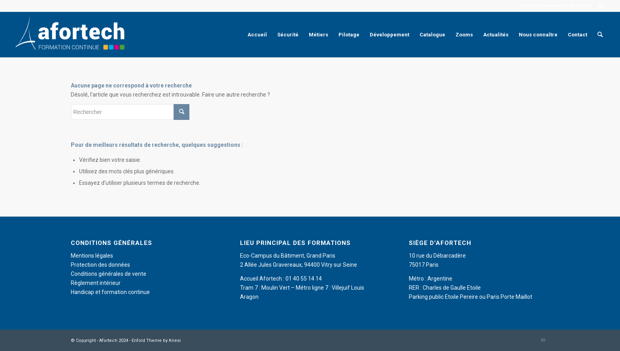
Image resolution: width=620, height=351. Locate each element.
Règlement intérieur (96, 283)
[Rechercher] (600, 34)
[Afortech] (71, 34)
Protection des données (100, 265)
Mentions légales (92, 255)
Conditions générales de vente (108, 274)
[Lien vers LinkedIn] (602, 6)
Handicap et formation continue (110, 292)
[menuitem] (257, 34)
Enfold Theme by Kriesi (156, 340)
